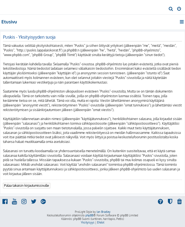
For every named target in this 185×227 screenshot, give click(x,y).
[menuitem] (171, 9)
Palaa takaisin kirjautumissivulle (26, 185)
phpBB (89, 215)
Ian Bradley (103, 211)
